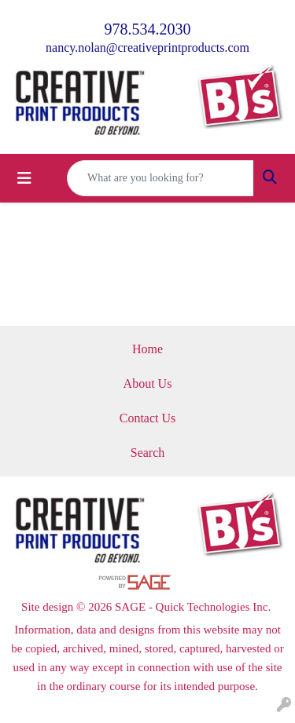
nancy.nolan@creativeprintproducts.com (147, 47)
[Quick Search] (160, 178)
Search (148, 452)
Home (147, 349)
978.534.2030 (148, 29)
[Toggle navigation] (24, 178)
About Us (148, 383)
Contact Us (148, 418)
